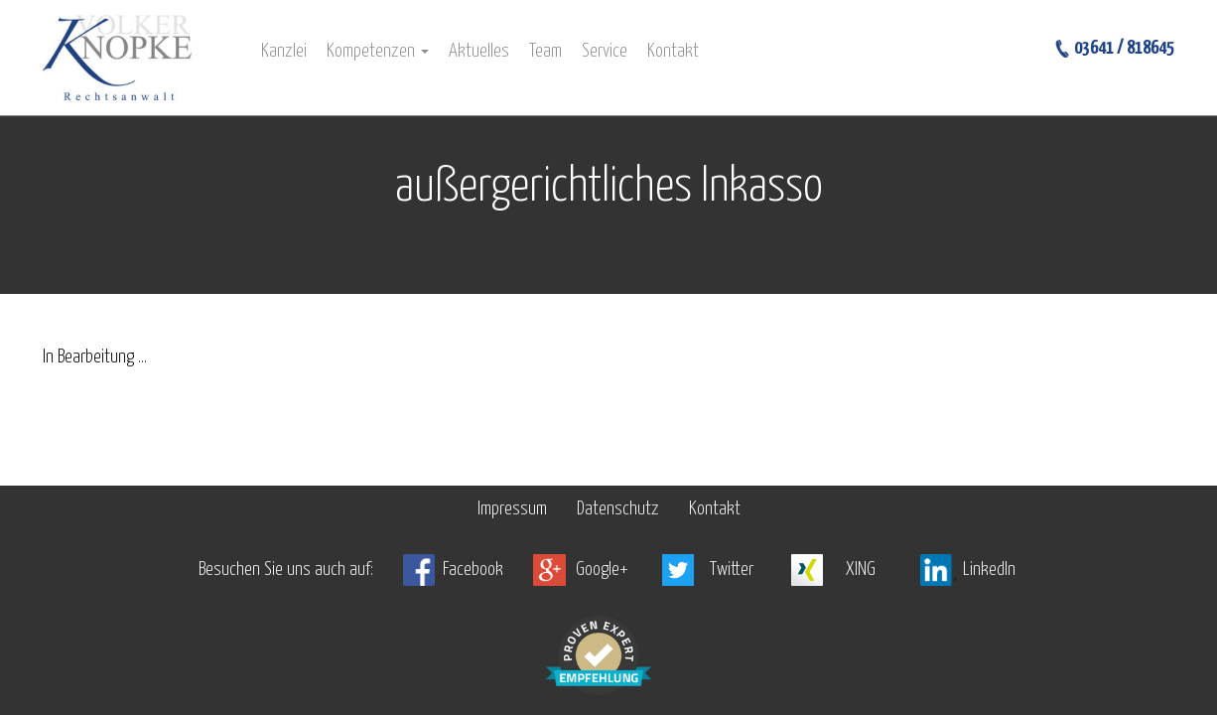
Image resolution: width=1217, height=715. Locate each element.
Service (604, 51)
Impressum (512, 509)
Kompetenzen (378, 51)
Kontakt (673, 51)
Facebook (473, 569)
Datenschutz (618, 509)
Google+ (602, 569)
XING (861, 569)
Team (545, 51)
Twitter (731, 569)
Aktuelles (479, 51)
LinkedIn (989, 569)
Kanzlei (284, 51)
